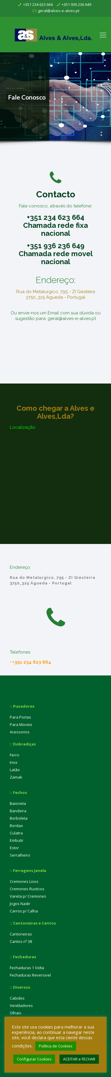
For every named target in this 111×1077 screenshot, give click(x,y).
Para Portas (20, 717)
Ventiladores (21, 1005)
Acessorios (20, 732)
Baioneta (18, 803)
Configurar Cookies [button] (34, 1059)
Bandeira (18, 810)
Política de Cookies (56, 1046)
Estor (14, 847)
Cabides (17, 998)
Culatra (16, 833)
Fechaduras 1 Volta (27, 967)
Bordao (16, 825)
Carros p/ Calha (24, 911)
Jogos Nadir (20, 903)
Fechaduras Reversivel (30, 975)
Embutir (16, 840)
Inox (13, 762)
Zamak (16, 777)
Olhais (15, 1013)
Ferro (14, 755)
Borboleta (19, 818)
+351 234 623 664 (38, 4)
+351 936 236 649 (76, 4)
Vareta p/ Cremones (28, 896)
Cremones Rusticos (27, 888)
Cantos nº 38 (21, 941)
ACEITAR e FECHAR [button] (79, 1059)
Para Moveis (21, 724)
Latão (15, 769)
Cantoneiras (21, 934)
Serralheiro (20, 855)
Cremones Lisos (24, 881)
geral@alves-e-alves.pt (58, 10)
